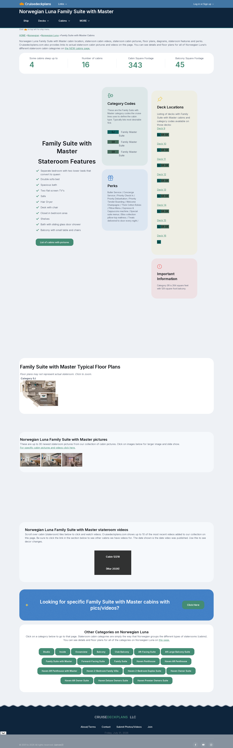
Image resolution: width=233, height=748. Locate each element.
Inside (62, 652)
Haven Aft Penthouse (176, 661)
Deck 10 (161, 143)
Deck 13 (161, 189)
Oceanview (81, 652)
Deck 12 (161, 174)
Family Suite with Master (59, 661)
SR (113, 141)
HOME (22, 35)
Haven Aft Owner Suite (77, 680)
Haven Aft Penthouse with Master (59, 671)
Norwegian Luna (50, 35)
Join (150, 726)
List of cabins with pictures (54, 242)
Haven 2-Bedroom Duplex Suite (144, 671)
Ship (26, 20)
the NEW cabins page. (77, 48)
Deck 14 (161, 204)
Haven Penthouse (146, 661)
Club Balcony (122, 652)
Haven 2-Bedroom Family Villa (102, 671)
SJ (113, 132)
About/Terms (88, 726)
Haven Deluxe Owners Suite (113, 680)
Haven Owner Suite (181, 671)
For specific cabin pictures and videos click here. (47, 447)
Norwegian (33, 35)
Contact (106, 726)
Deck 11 (161, 159)
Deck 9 (161, 128)
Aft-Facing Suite (147, 652)
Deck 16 (161, 235)
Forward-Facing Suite (93, 661)
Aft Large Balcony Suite (177, 652)
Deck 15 (161, 220)
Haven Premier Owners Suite (153, 680)
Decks (42, 20)
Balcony (101, 652)
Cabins (63, 20)
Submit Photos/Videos (129, 726)
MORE (83, 20)
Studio (46, 652)
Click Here (193, 604)
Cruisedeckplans (37, 4)
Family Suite (120, 661)
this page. (164, 640)
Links (61, 3)
